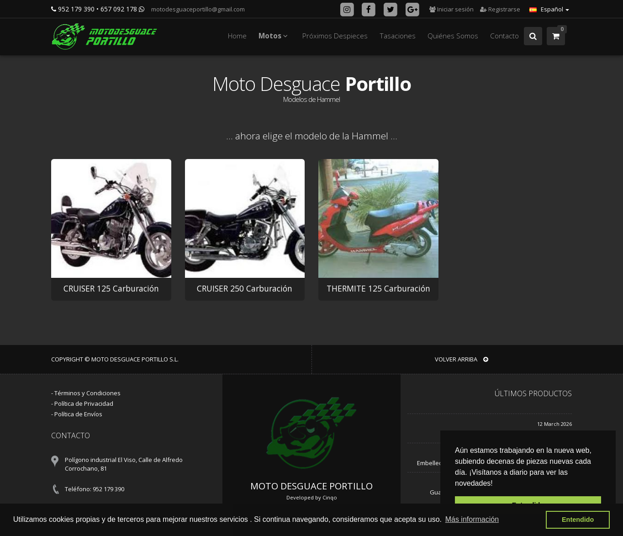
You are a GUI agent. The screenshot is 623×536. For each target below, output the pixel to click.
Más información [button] (472, 519)
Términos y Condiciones (87, 393)
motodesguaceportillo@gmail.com (197, 9)
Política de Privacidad (83, 403)
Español (549, 9)
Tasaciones (398, 36)
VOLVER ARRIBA (461, 359)
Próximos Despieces (335, 36)
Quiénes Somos (453, 36)
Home (237, 36)
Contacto (504, 36)
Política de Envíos (78, 414)
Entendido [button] (578, 519)
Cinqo (329, 497)
